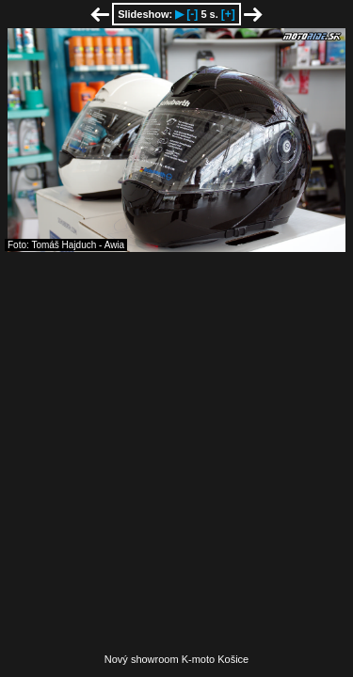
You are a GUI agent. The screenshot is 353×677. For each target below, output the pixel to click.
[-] (192, 14)
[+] (228, 14)
